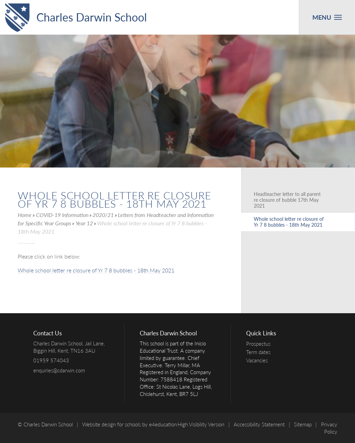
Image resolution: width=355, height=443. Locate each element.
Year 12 (84, 223)
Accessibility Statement (259, 424)
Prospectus (260, 344)
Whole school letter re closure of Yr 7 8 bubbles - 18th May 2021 (96, 270)
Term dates (260, 352)
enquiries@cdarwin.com (59, 370)
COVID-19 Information (62, 214)
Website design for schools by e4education (129, 424)
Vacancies (258, 360)
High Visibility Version (201, 424)
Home (25, 214)
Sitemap (303, 424)
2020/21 (103, 214)
